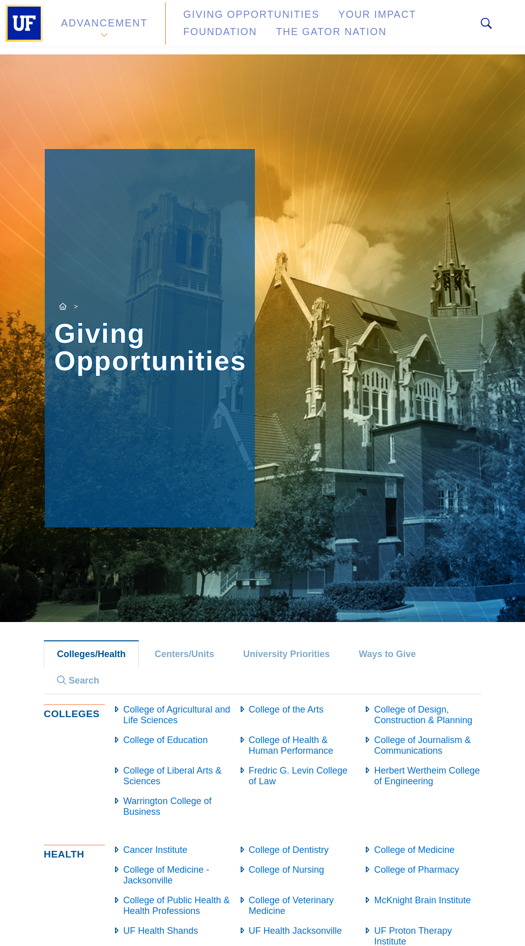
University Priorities (286, 654)
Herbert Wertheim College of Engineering (427, 775)
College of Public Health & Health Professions (176, 905)
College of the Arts (286, 709)
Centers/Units (184, 654)
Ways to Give (387, 654)
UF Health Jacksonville (295, 931)
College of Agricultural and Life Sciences (176, 714)
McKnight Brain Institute (422, 900)
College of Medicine (414, 850)
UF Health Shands (160, 931)
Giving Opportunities (232, 22)
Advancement (103, 27)
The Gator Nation (221, 32)
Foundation (420, 22)
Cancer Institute (155, 850)
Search (78, 680)
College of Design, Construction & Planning (423, 714)
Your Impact (339, 22)
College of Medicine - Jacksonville (166, 875)
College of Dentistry (289, 850)
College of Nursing (286, 870)
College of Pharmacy (416, 870)
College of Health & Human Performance (291, 745)
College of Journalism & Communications (422, 745)
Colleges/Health (91, 654)
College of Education (165, 740)
